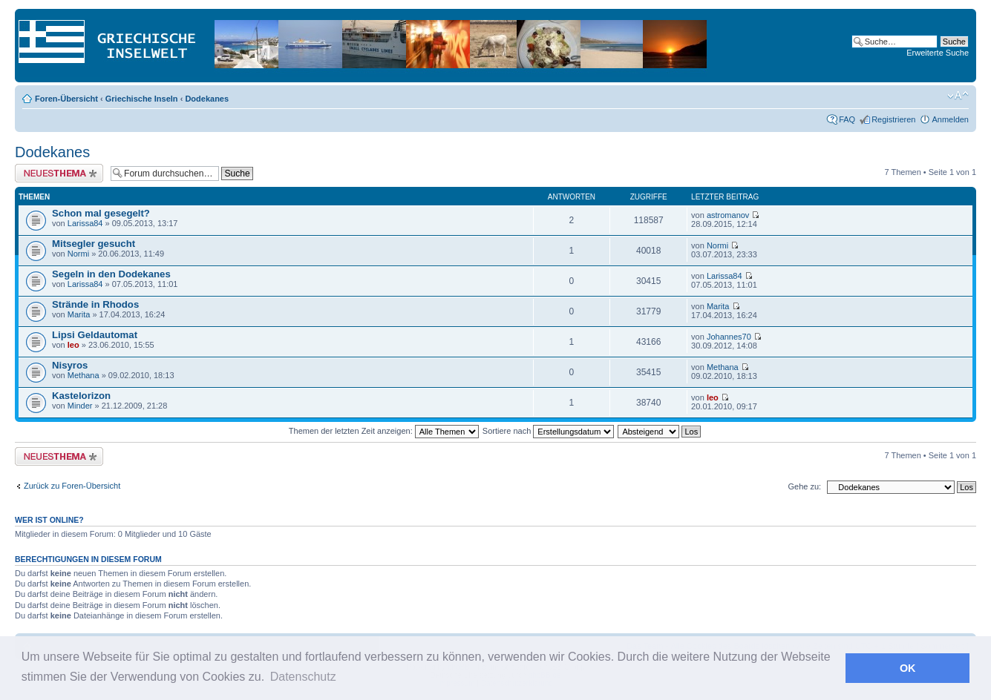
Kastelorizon (81, 395)
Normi (78, 253)
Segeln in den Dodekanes (111, 274)
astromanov (728, 215)
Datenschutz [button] (303, 676)
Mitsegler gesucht (93, 243)
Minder (80, 405)
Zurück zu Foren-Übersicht (72, 485)
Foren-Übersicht (66, 98)
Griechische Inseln (141, 98)
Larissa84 (85, 223)
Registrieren (893, 119)
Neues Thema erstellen (59, 173)
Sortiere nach (548, 430)
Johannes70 (729, 336)
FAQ (847, 119)
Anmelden (950, 119)
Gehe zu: (804, 486)
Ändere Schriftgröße (958, 95)
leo (73, 344)
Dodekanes (207, 98)
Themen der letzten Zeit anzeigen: (384, 430)
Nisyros (70, 365)
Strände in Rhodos (95, 304)
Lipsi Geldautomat (94, 334)
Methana (83, 375)
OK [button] (908, 668)
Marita (79, 314)
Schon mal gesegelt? (101, 213)
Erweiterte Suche (937, 52)
